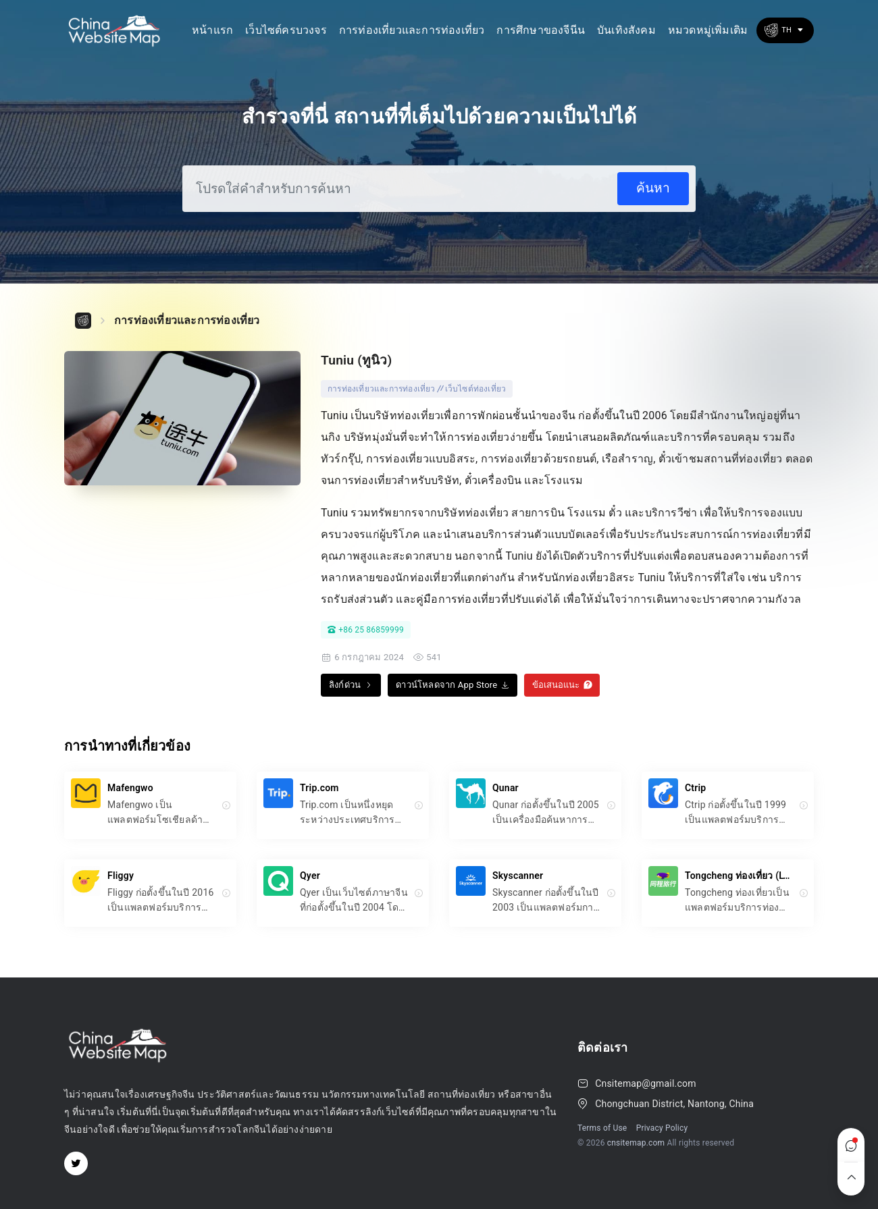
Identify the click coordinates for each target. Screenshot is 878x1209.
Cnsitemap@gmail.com (645, 1083)
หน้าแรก (212, 30)
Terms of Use (602, 1128)
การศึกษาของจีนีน (540, 30)
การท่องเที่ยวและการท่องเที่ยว (412, 30)
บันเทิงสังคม (626, 30)
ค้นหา (653, 188)
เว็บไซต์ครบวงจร (286, 30)
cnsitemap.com (636, 1143)
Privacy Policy (662, 1128)
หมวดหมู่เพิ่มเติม (708, 30)
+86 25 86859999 (366, 630)
